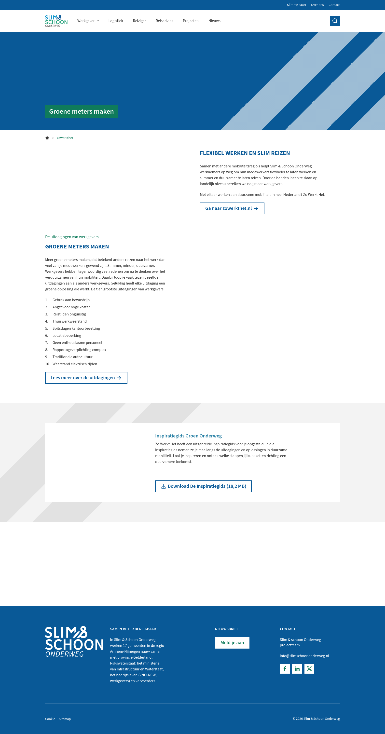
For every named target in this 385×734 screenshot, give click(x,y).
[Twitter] (309, 669)
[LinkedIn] (297, 669)
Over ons (317, 4)
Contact (334, 4)
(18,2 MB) (203, 561)
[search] (335, 21)
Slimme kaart (296, 4)
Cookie (50, 719)
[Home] (56, 21)
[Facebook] (285, 669)
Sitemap (65, 719)
